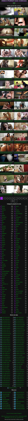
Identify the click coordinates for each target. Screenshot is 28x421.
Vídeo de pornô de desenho (20, 394)
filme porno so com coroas (6, 342)
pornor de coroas (5, 368)
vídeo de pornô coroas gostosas (20, 384)
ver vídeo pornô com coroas (6, 378)
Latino (17, 271)
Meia (17, 229)
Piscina (3, 305)
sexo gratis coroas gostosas (6, 375)
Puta (3, 251)
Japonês (3, 244)
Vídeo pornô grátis (5, 399)
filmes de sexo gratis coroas (20, 342)
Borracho (4, 219)
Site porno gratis (5, 403)
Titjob (3, 303)
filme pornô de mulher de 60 (6, 335)
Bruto (17, 287)
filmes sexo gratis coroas (6, 351)
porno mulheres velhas (6, 360)
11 (26, 198)
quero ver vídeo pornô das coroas (20, 371)
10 (23, 198)
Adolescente (18, 217)
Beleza (17, 226)
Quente (3, 235)
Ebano (3, 302)
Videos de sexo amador (20, 401)
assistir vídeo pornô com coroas (6, 317)
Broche (17, 206)
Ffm (16, 269)
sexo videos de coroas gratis (20, 375)
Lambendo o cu (5, 284)
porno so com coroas (20, 360)
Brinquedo (18, 233)
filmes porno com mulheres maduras (6, 344)
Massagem (18, 284)
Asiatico (3, 229)
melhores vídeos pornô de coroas (20, 351)
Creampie (4, 294)
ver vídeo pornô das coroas (20, 378)
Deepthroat (18, 238)
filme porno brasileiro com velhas (6, 328)
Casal (17, 256)
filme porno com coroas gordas (6, 330)
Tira (16, 228)
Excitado (17, 242)
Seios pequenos (19, 213)
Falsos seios (4, 289)
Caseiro (17, 262)
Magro (17, 253)
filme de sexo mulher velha (6, 324)
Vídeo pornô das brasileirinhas (20, 392)
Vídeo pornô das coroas (14, 1)
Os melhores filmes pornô (20, 396)
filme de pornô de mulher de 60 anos (20, 321)
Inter (3, 253)
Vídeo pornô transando (6, 408)
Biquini (3, 278)
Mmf (3, 280)
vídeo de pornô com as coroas (20, 382)
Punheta (17, 260)
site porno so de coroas (6, 377)
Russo (3, 282)
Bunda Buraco (18, 298)
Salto (17, 285)
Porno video (21, 417)
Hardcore (4, 209)
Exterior (3, 242)
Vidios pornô (18, 403)
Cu (16, 208)
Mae (3, 256)
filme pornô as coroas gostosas (6, 326)
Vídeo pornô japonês (6, 405)
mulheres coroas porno (20, 353)
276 (13, 201)
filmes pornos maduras (6, 349)
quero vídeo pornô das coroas (6, 373)
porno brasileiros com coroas (6, 355)
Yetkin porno (3, 416)
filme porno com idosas (20, 330)
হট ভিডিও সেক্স (17, 416)
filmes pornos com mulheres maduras (20, 346)
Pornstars (4, 226)
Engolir (3, 287)
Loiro (17, 215)
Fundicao (4, 312)
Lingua (17, 309)
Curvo (17, 265)
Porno (17, 399)
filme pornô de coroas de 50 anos (20, 333)
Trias (3, 213)
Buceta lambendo (19, 222)
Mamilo (17, 276)
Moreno (3, 206)
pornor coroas (18, 366)
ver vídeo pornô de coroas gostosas (6, 380)
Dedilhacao (4, 233)
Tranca (3, 291)
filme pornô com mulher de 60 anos (6, 331)
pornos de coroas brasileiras (20, 369)
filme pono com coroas (20, 324)
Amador (17, 249)
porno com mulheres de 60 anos (6, 357)
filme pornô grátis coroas (6, 339)
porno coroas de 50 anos (6, 358)
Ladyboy (3, 298)
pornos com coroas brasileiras (6, 369)
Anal (17, 235)
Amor (3, 293)
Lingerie (17, 240)
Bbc (2, 262)
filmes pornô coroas (20, 344)
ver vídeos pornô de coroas (20, 380)
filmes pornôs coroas (6, 348)
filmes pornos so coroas (20, 349)
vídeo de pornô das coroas (6, 386)
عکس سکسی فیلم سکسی (14, 417)
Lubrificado (18, 274)
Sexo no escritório (19, 291)
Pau (2, 247)
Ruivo (17, 258)
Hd (2, 224)
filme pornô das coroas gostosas (20, 331)
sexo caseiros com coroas (20, 373)
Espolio (17, 220)
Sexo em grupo (5, 273)
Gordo (17, 303)
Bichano (17, 209)
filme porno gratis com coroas (20, 337)
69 (2, 285)
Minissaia (4, 311)
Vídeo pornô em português (20, 397)
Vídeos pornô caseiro (20, 406)
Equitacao (18, 211)
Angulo (17, 251)
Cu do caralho (4, 260)
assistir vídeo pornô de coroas (20, 317)
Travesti (3, 296)
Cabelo (17, 267)
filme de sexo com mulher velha (6, 322)
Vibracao (17, 280)
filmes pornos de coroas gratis (20, 348)
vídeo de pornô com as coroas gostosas (6, 384)
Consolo (3, 264)
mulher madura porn (6, 353)
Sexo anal (4, 397)
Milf (2, 220)
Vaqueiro (17, 219)
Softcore (3, 255)
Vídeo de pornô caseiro (6, 406)
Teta (3, 211)
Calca (3, 231)
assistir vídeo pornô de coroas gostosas (6, 319)
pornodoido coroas (5, 362)
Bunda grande (4, 307)
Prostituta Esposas (5, 271)
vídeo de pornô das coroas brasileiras (20, 386)
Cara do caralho (19, 293)
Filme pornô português (20, 408)
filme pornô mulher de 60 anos (6, 340)
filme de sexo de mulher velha (20, 322)
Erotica (17, 289)
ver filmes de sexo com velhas (20, 377)
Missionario (4, 217)
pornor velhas (18, 368)
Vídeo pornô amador (20, 405)
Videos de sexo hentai (6, 392)
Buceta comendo (19, 282)
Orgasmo (17, 302)
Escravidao (4, 274)
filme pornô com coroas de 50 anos (20, 328)
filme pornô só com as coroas (20, 340)
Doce (3, 237)
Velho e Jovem (19, 312)
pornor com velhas (5, 366)
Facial (3, 246)
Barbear (3, 215)
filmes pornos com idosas (6, 346)
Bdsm (3, 267)
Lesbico (3, 238)
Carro (17, 296)
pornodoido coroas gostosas (20, 362)
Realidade (4, 265)
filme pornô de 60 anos (6, 333)
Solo (17, 237)
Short (3, 269)
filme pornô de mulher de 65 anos (6, 337)
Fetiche (17, 300)
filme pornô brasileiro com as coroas (20, 326)
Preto (3, 258)
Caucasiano (18, 247)
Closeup (17, 255)
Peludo (17, 244)
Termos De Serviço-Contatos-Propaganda (13, 413)
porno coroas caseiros (20, 357)
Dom (17, 273)
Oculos (3, 300)
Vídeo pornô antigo (5, 394)
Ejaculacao (18, 224)
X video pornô (4, 401)
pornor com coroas (5, 364)
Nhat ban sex (22, 416)
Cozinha (17, 311)
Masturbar (4, 228)
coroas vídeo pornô (19, 319)
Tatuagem (4, 249)
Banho (17, 294)
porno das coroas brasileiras (20, 358)
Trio (16, 231)
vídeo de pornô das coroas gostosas (13, 387)
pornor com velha (19, 364)
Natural (3, 240)
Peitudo (3, 208)
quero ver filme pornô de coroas (6, 371)
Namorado (18, 246)
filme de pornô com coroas (6, 321)
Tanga (17, 264)
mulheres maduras (5, 396)
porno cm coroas (19, 355)
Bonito (3, 222)
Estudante (18, 278)
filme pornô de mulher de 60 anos (20, 335)
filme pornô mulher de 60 (20, 339)
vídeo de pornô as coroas (6, 382)
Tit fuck (3, 276)
